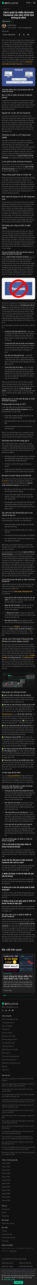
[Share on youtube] (13, 1010)
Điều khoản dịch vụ (7, 1263)
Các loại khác (7, 973)
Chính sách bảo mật (25, 1263)
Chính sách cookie (7, 1266)
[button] (29, 3)
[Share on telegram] (9, 1010)
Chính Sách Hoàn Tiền (26, 1266)
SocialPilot (5, 481)
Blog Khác (13, 1251)
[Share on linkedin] (6, 1010)
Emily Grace (12, 25)
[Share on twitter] (3, 1010)
